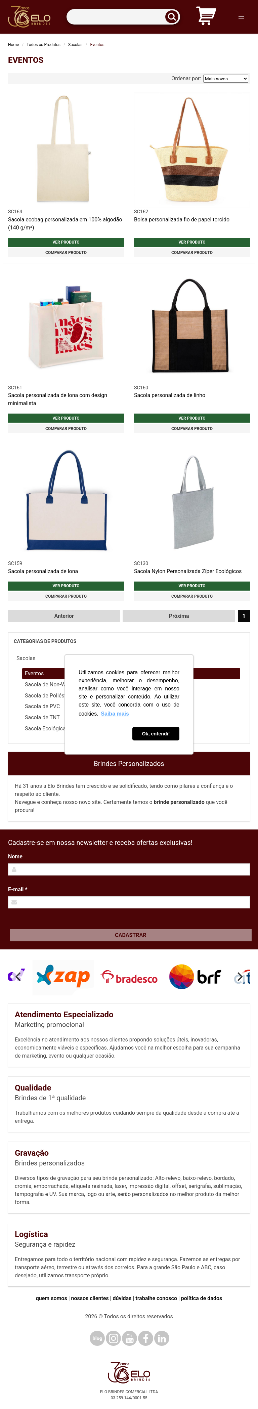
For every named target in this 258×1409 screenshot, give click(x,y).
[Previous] (18, 976)
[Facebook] (145, 1338)
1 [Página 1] (243, 616)
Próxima (179, 616)
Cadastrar (130, 935)
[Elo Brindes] (29, 17)
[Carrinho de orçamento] (206, 17)
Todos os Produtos (43, 44)
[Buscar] (174, 17)
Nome (15, 856)
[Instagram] (113, 1338)
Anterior (64, 616)
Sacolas (75, 44)
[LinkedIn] (161, 1338)
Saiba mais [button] (115, 714)
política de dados (201, 1298)
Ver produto (65, 242)
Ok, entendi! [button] (156, 733)
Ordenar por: (209, 79)
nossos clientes (90, 1298)
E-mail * (17, 889)
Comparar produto (66, 252)
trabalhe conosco (156, 1298)
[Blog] (97, 1338)
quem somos (51, 1298)
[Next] (239, 976)
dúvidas (122, 1298)
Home (13, 44)
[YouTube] (129, 1338)
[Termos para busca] (123, 17)
